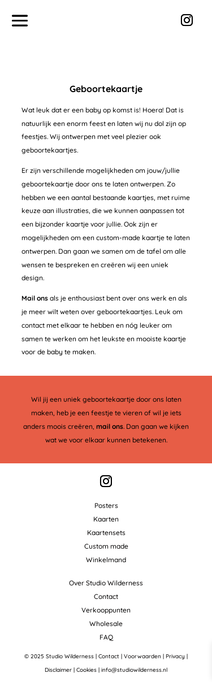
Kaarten (106, 519)
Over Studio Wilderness (106, 583)
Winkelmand (106, 559)
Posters (106, 505)
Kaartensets (106, 532)
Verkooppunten (106, 610)
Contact (106, 596)
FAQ (106, 637)
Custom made (106, 546)
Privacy (175, 656)
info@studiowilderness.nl (134, 670)
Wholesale (106, 623)
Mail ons (34, 298)
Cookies (86, 670)
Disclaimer (58, 670)
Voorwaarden (142, 656)
